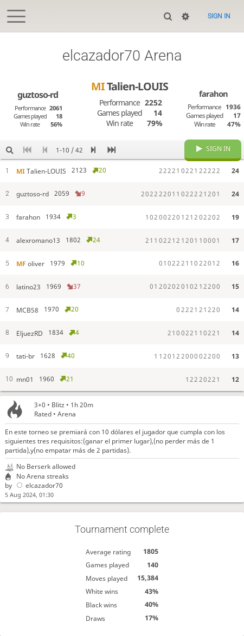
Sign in (219, 16)
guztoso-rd (37, 95)
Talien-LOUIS (129, 86)
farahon (213, 93)
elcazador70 (38, 485)
